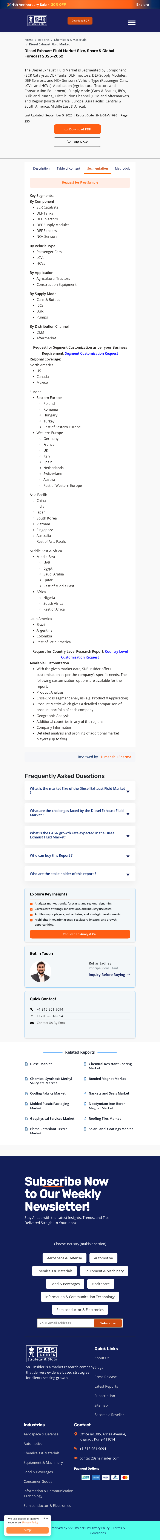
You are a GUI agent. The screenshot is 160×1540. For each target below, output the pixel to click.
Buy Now (77, 142)
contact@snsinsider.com (100, 1458)
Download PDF (80, 20)
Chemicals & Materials (70, 40)
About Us (101, 1358)
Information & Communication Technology (80, 1296)
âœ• (45, 1518)
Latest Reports (106, 1386)
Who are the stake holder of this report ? (63, 873)
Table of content (68, 168)
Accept (28, 1530)
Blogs (98, 1367)
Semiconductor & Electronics (80, 1309)
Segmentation (97, 168)
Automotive (103, 1258)
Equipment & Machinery (104, 1271)
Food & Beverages (65, 1284)
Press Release (105, 1377)
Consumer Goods (38, 1481)
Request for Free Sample (80, 182)
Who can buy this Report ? (51, 855)
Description (41, 168)
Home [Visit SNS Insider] (29, 40)
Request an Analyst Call (80, 934)
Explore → (144, 4)
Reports (43, 40)
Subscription (104, 1395)
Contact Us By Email (51, 1022)
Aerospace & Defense (64, 1258)
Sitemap (101, 1405)
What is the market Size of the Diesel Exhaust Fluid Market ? (77, 790)
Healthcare (101, 1284)
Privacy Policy (99, 1528)
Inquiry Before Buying (109, 974)
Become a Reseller (109, 1414)
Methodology (124, 168)
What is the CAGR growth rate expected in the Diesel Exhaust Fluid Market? (72, 835)
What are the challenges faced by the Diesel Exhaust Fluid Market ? (77, 812)
